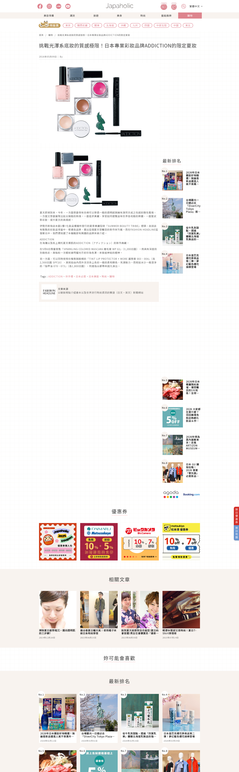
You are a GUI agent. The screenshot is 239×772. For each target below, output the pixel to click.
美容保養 (49, 15)
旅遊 (96, 15)
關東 (97, 25)
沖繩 (123, 25)
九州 (135, 25)
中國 (176, 25)
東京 (68, 25)
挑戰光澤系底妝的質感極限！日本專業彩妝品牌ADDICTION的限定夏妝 (94, 35)
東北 (188, 25)
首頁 (41, 35)
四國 (147, 25)
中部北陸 (161, 25)
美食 (119, 15)
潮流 (72, 15)
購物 (190, 15)
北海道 (110, 25)
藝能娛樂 (166, 15)
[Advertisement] (183, 109)
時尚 (143, 15)
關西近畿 (82, 25)
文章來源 (63, 289)
